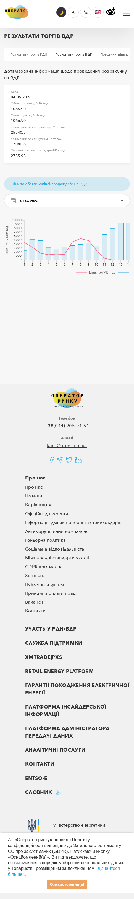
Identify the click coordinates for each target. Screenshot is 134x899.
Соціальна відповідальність (54, 549)
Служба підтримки (54, 643)
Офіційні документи (47, 514)
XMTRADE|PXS (43, 657)
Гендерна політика (45, 540)
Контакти (35, 611)
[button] (98, 12)
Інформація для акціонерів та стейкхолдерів (73, 523)
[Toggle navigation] (126, 14)
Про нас (35, 478)
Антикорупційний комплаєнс (56, 531)
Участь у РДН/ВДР (51, 629)
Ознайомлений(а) (67, 884)
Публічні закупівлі (44, 584)
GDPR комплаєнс (43, 567)
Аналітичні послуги (55, 750)
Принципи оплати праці (51, 593)
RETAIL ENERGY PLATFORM (59, 671)
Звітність (34, 576)
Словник (38, 792)
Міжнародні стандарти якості (57, 558)
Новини (33, 496)
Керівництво (39, 505)
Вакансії (34, 602)
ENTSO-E (36, 778)
